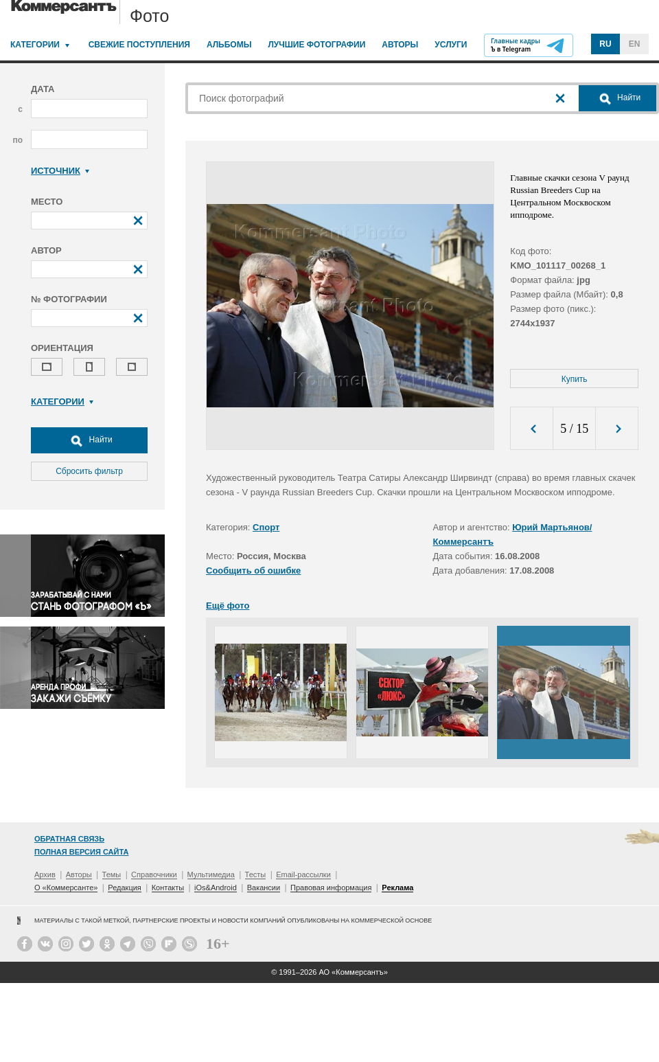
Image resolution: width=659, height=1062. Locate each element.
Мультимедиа (211, 874)
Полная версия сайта (81, 852)
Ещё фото (227, 605)
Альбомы (229, 44)
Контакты (168, 887)
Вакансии (264, 887)
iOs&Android (215, 887)
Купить (575, 379)
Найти (89, 440)
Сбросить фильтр (89, 471)
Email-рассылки (303, 874)
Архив (45, 874)
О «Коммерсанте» (65, 887)
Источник (60, 171)
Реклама (397, 887)
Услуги (451, 44)
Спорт (266, 527)
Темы (112, 874)
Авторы (400, 44)
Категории (35, 44)
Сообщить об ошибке (253, 570)
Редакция (124, 887)
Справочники (154, 874)
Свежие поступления (139, 44)
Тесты (255, 874)
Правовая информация (330, 887)
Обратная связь (69, 839)
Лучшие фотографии (316, 44)
